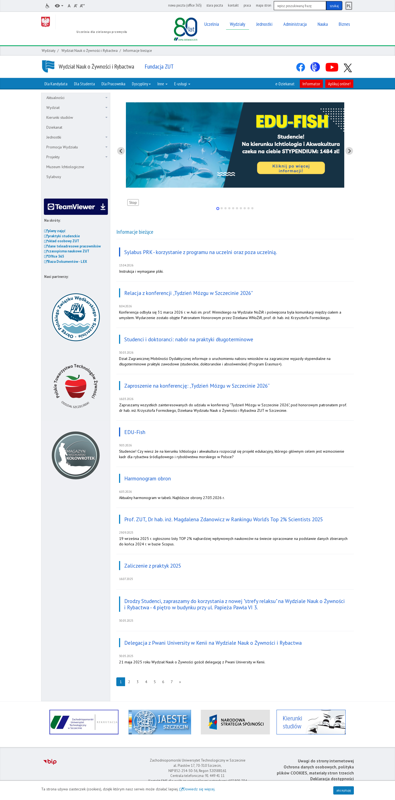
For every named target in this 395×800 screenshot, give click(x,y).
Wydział (77, 107)
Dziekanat (54, 127)
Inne (162, 83)
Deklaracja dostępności (332, 778)
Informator (311, 83)
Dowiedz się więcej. (199, 789)
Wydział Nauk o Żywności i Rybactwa (89, 50)
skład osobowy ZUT (63, 241)
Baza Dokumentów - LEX (67, 261)
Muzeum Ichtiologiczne (65, 166)
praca (247, 5)
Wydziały (48, 50)
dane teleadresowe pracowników (74, 246)
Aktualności (77, 97)
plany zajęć (57, 231)
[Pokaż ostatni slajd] (121, 151)
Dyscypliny (141, 83)
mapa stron (263, 5)
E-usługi (182, 83)
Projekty (77, 156)
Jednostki (77, 137)
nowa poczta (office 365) (184, 5)
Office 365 (56, 256)
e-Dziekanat (285, 83)
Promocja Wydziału (77, 147)
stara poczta (214, 5)
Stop (133, 202)
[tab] (217, 208)
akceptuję (343, 790)
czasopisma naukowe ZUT (68, 251)
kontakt (233, 5)
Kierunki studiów (77, 117)
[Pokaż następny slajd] (349, 151)
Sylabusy (53, 176)
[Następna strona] (180, 681)
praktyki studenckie (64, 236)
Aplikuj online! (339, 83)
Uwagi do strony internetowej (326, 761)
